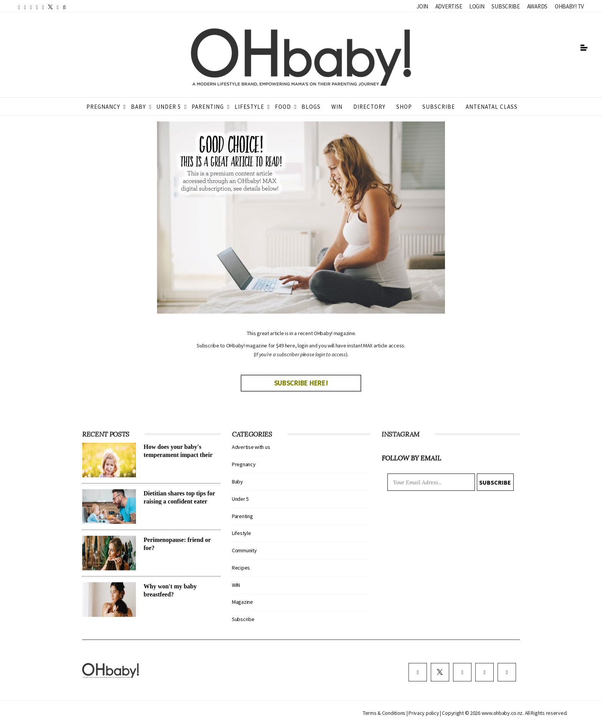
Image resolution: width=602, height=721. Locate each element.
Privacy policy (424, 712)
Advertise (448, 6)
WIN (336, 106)
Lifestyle (249, 106)
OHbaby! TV (569, 6)
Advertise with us (251, 447)
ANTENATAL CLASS (492, 106)
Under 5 (168, 106)
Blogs (311, 106)
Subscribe (505, 6)
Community (244, 550)
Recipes (241, 567)
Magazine (242, 601)
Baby (138, 106)
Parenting (208, 106)
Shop (404, 106)
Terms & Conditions (385, 712)
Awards (537, 6)
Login (477, 6)
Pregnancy (103, 106)
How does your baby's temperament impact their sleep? (178, 455)
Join (422, 6)
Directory (369, 106)
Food (283, 106)
